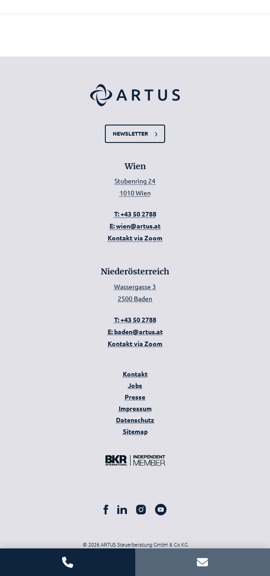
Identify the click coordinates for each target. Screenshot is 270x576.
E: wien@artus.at (135, 226)
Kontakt (135, 374)
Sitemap (135, 431)
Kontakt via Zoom (135, 238)
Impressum (135, 408)
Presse (135, 397)
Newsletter (130, 133)
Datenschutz (135, 420)
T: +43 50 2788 (135, 214)
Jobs (135, 385)
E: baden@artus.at (135, 331)
